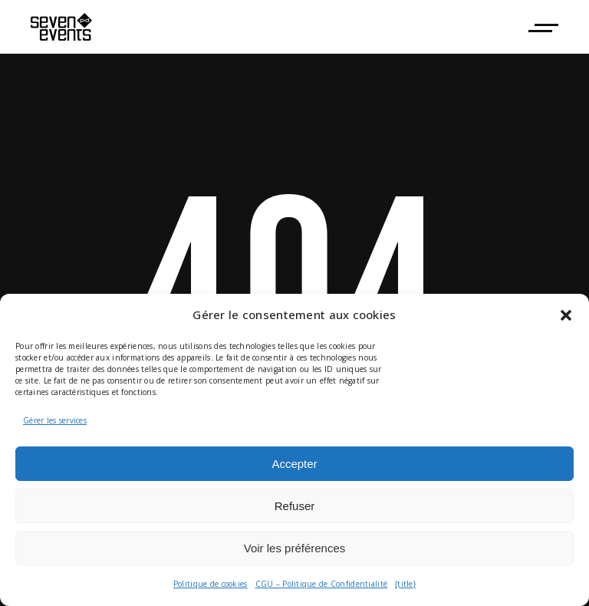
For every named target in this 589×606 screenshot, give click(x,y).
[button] (566, 315)
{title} (405, 583)
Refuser (295, 505)
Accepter (294, 463)
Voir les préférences (295, 548)
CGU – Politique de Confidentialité (321, 583)
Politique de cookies (210, 583)
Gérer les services (55, 420)
